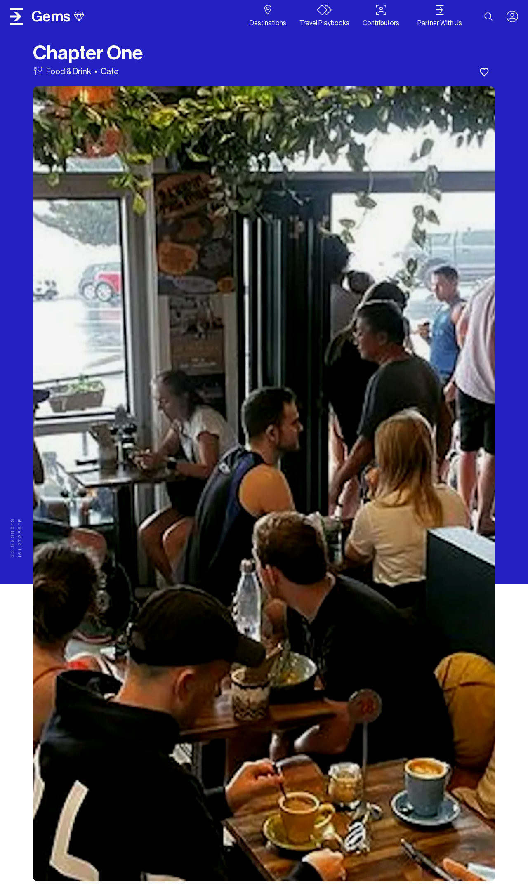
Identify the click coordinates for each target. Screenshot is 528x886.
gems (57, 16)
